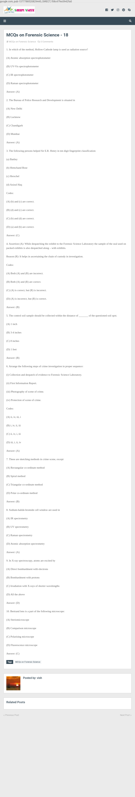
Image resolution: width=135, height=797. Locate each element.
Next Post (125, 714)
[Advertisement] (67, 754)
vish (39, 677)
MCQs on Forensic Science (22, 41)
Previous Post (12, 714)
